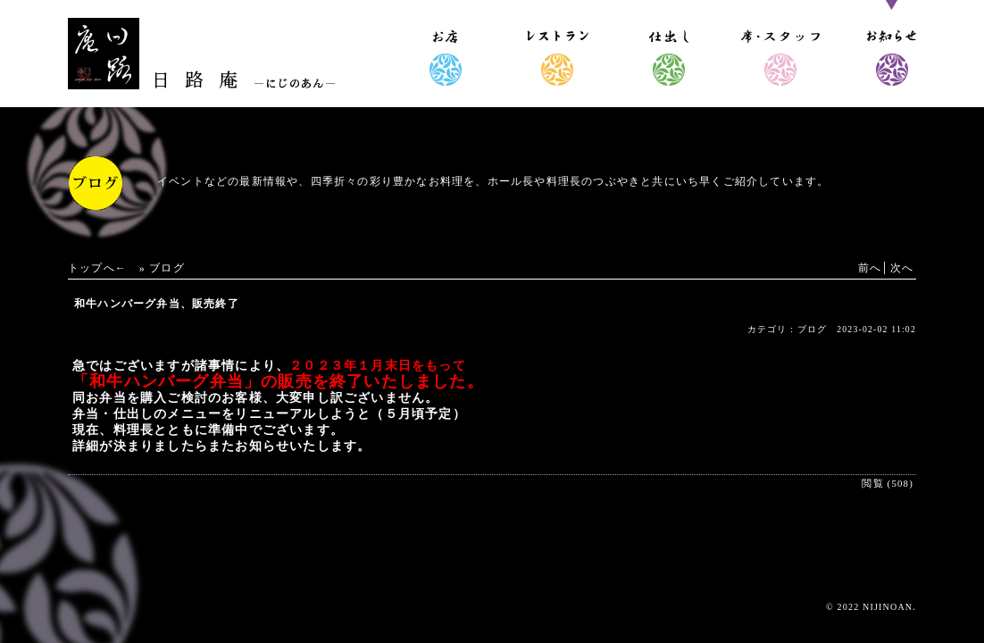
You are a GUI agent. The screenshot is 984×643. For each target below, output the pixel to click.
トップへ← (97, 268)
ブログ (167, 268)
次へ (901, 268)
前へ (869, 268)
